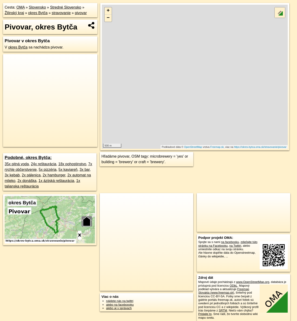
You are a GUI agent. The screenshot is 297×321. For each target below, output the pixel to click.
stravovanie (61, 13)
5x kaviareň (67, 170)
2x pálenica (31, 175)
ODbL (233, 285)
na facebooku (230, 242)
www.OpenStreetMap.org (252, 282)
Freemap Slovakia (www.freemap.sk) (223, 290)
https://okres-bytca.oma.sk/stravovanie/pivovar (260, 147)
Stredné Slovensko (65, 7)
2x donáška (26, 181)
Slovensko (37, 7)
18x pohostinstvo (72, 164)
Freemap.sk (217, 147)
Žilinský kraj (14, 13)
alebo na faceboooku (120, 304)
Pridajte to (205, 314)
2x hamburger (54, 175)
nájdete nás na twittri (119, 301)
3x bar (85, 170)
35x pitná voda (17, 164)
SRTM (223, 310)
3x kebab (12, 175)
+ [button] (108, 10)
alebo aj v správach (119, 308)
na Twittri (235, 245)
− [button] (108, 18)
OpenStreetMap (193, 147)
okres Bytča (38, 13)
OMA (20, 7)
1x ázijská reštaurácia (56, 181)
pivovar (81, 13)
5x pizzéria (47, 170)
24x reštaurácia (43, 164)
